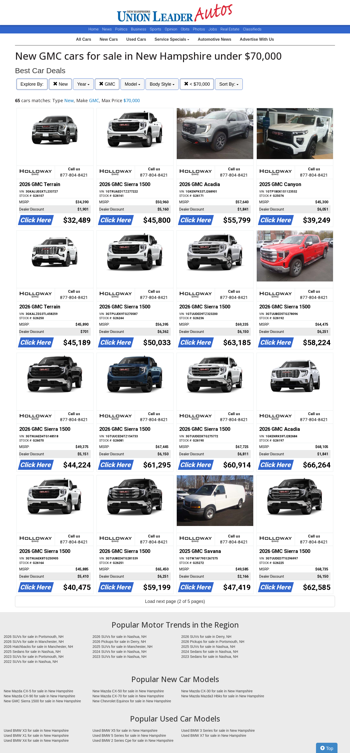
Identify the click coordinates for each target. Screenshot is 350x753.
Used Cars (136, 39)
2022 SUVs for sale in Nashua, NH (31, 662)
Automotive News (214, 39)
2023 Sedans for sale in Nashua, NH (209, 657)
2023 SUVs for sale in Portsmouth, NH (34, 657)
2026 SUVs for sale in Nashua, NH (119, 637)
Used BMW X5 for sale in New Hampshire (125, 731)
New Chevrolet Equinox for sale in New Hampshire (131, 701)
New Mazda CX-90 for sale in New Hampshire (39, 696)
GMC (107, 84)
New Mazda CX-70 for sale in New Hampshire (128, 696)
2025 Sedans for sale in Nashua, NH (32, 652)
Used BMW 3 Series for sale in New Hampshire (218, 731)
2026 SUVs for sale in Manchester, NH (34, 642)
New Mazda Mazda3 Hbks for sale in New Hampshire (222, 696)
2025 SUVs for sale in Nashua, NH (208, 647)
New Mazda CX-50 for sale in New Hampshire (128, 691)
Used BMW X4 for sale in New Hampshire (36, 741)
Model (132, 84)
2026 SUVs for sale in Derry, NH (206, 637)
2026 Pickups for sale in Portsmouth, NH (212, 642)
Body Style (162, 84)
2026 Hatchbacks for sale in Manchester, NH (38, 647)
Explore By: (32, 84)
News (107, 29)
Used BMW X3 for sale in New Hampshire (36, 731)
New (60, 84)
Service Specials (171, 39)
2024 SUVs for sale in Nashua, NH (119, 652)
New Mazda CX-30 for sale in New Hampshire (217, 691)
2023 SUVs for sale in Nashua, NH (119, 657)
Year (83, 84)
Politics (121, 29)
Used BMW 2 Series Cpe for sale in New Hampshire (133, 741)
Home (93, 29)
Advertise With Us (257, 39)
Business (139, 29)
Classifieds (252, 29)
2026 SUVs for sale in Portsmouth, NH (34, 637)
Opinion (171, 29)
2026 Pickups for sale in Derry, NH (119, 642)
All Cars (83, 39)
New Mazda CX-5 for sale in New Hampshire (38, 691)
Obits (185, 29)
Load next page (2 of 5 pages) (175, 601)
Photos (199, 29)
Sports (156, 29)
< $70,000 (197, 84)
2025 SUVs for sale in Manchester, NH (122, 647)
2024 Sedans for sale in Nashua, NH (209, 652)
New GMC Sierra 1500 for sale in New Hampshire (42, 701)
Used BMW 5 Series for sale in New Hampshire (129, 736)
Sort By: (228, 84)
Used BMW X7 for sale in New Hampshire (213, 736)
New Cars (109, 39)
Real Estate (230, 29)
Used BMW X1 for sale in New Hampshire (36, 736)
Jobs (213, 29)
